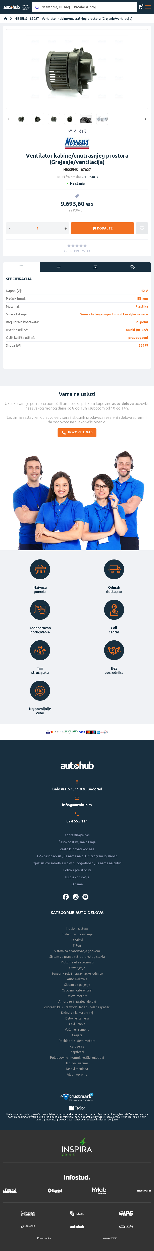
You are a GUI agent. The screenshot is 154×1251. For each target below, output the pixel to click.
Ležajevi (77, 940)
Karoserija (77, 1046)
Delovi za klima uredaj (77, 1012)
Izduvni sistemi (77, 1063)
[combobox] (84, 7)
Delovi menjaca (77, 1069)
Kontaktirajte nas (77, 835)
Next (145, 119)
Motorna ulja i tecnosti (77, 962)
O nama (77, 884)
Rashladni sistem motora (77, 1041)
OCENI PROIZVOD (77, 251)
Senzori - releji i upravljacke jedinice (77, 973)
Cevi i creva (77, 1024)
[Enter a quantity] (37, 228)
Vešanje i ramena (77, 1029)
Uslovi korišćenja (77, 877)
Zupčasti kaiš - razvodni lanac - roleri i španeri (77, 1007)
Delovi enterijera (77, 1018)
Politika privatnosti (77, 870)
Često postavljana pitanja (77, 842)
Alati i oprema (77, 1074)
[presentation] (21, 267)
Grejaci (77, 1035)
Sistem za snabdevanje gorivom (77, 951)
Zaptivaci (77, 1052)
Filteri (77, 945)
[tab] (21, 267)
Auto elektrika (77, 979)
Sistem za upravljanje (77, 934)
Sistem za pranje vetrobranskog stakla (77, 956)
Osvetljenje (77, 968)
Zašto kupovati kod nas (77, 849)
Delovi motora (77, 996)
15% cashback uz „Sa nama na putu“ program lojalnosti (77, 856)
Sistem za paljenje (77, 984)
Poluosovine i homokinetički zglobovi (77, 1057)
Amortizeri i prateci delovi (77, 1001)
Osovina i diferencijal (77, 990)
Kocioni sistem (77, 928)
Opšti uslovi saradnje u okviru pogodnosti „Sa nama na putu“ (77, 863)
